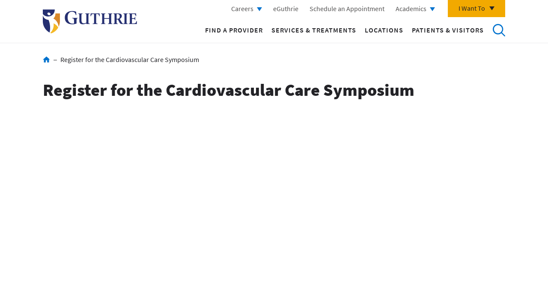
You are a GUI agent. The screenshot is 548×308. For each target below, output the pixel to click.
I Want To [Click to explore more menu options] (472, 8)
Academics (411, 8)
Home (46, 59)
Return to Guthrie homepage (90, 21)
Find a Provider (234, 30)
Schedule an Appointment (347, 8)
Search (498, 30)
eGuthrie (285, 8)
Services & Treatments (313, 30)
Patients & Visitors (448, 30)
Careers (242, 8)
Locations (384, 30)
